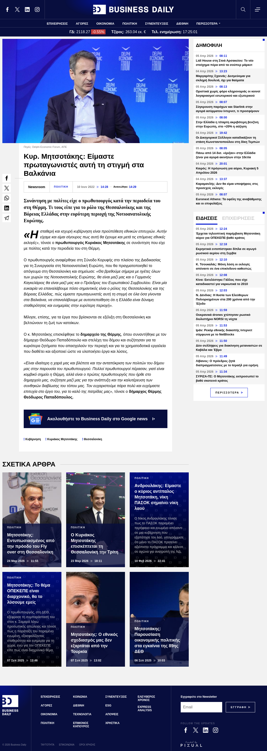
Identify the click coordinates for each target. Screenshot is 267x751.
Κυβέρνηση (33, 439)
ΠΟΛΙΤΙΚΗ (129, 23)
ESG (108, 705)
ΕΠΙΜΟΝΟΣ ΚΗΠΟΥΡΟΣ (81, 724)
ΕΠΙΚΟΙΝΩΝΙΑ (66, 744)
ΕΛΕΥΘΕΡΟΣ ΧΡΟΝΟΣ (146, 698)
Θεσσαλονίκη (93, 439)
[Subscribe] (239, 707)
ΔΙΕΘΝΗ (182, 23)
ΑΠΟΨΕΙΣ (111, 714)
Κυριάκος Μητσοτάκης (62, 439)
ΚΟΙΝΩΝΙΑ (80, 696)
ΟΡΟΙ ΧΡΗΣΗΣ (87, 744)
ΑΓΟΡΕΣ (82, 23)
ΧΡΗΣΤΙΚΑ (112, 723)
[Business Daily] (10, 714)
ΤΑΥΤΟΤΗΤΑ (47, 744)
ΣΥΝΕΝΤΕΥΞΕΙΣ (156, 23)
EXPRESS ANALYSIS (145, 708)
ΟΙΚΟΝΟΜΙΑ (105, 23)
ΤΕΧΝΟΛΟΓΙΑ (82, 714)
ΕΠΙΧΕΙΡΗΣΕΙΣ (57, 23)
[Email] (201, 707)
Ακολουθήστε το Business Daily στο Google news (91, 419)
